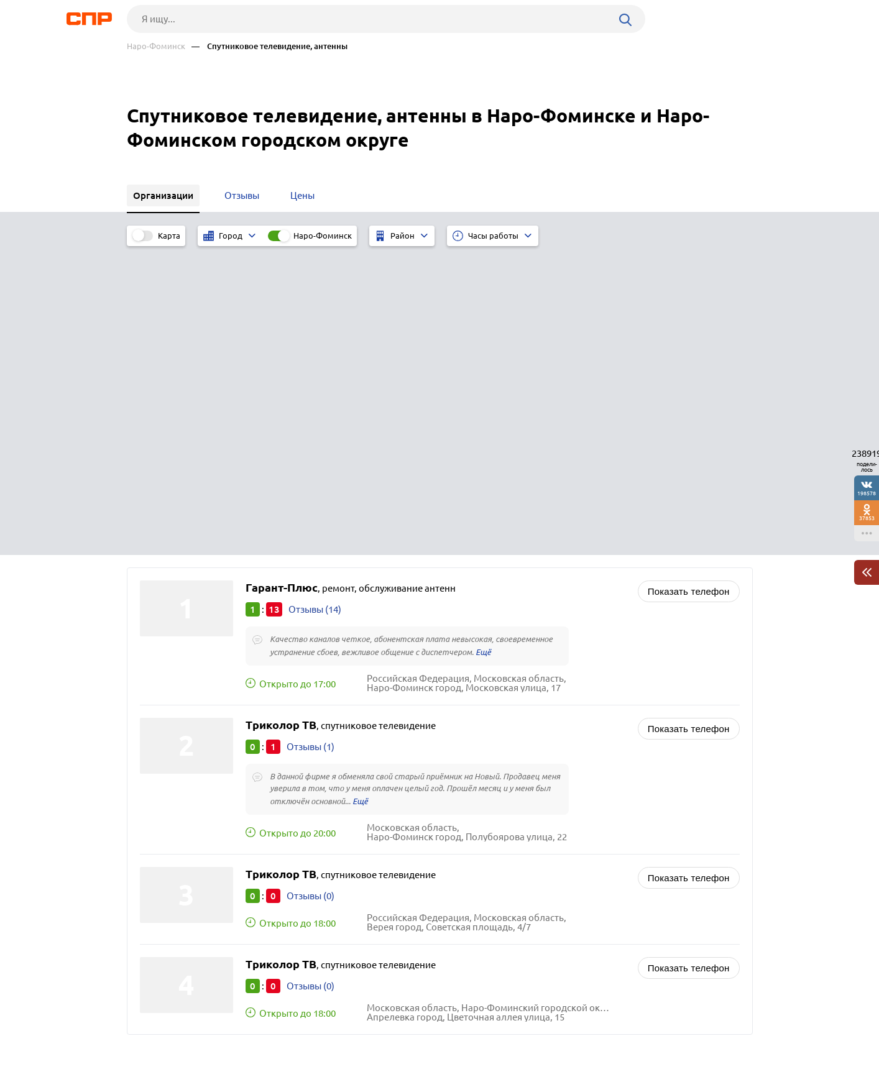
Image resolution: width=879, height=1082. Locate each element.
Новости (227, 1036)
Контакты (405, 1036)
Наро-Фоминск (156, 46)
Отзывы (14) (314, 298)
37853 (867, 518)
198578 (866, 493)
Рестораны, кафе (493, 899)
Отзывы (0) (310, 585)
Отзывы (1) (310, 436)
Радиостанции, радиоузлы (514, 852)
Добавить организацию (696, 1035)
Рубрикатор (150, 1036)
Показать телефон (689, 280)
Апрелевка (167, 836)
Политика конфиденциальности (293, 1072)
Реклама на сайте (315, 1036)
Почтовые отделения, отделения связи (540, 883)
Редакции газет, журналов (513, 868)
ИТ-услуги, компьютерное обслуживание (545, 836)
